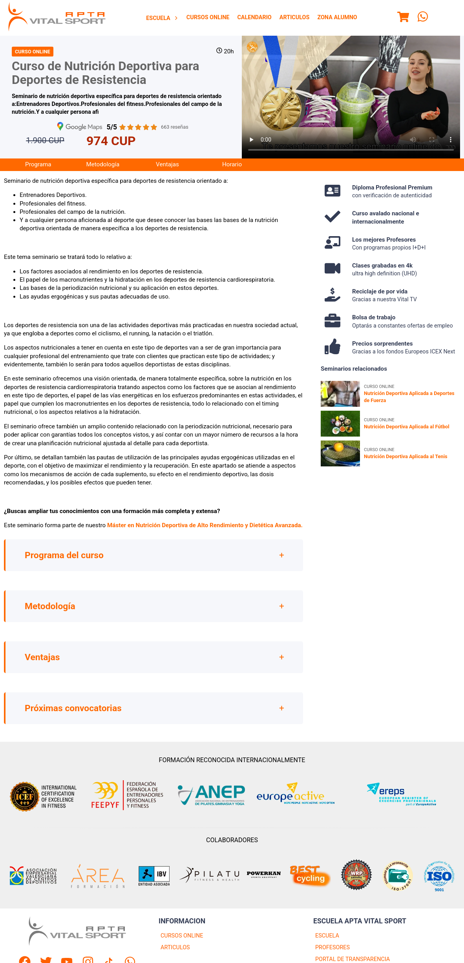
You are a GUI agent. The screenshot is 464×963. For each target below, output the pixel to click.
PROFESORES (332, 948)
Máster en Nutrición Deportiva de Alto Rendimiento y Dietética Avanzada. (205, 526)
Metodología (102, 165)
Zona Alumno (337, 17)
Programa (38, 165)
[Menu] (403, 18)
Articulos (294, 17)
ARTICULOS (175, 948)
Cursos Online (208, 17)
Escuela (162, 18)
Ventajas (167, 165)
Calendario (254, 17)
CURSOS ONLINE (182, 936)
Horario (232, 165)
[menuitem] (162, 18)
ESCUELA (327, 936)
